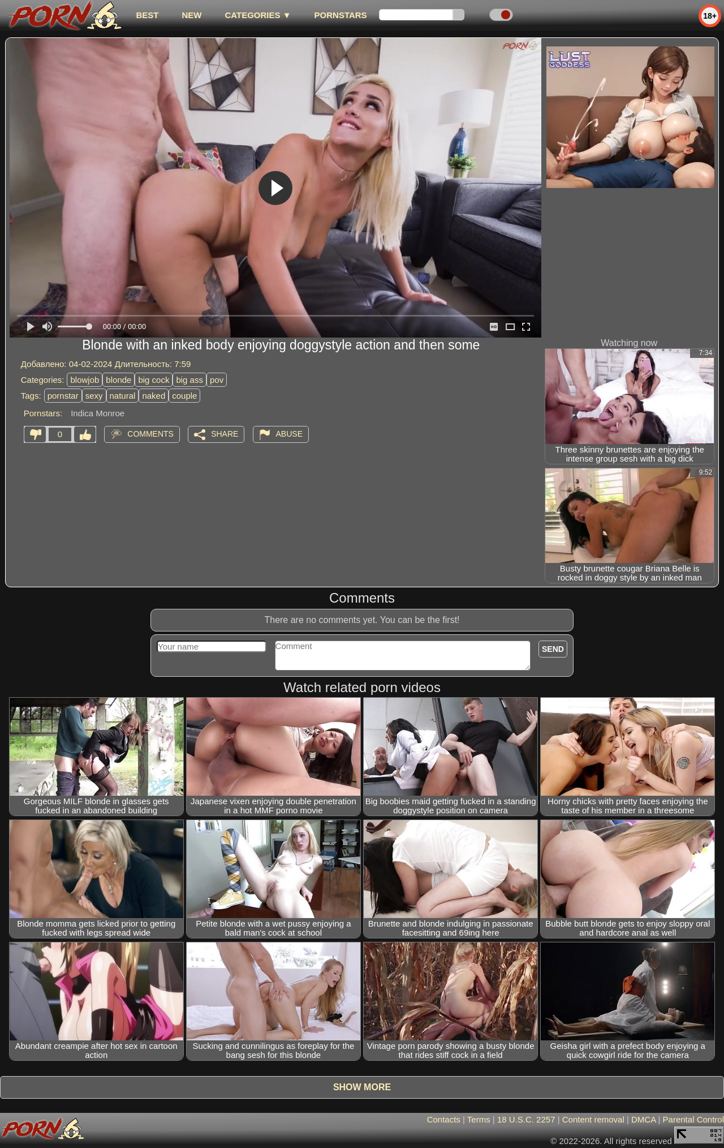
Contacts (443, 1119)
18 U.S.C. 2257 (526, 1119)
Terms (478, 1119)
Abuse (289, 433)
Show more (362, 1087)
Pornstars (340, 15)
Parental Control (693, 1119)
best (147, 15)
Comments (150, 433)
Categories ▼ (258, 15)
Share (224, 433)
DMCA (643, 1119)
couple (184, 395)
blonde (118, 380)
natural (123, 395)
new (191, 15)
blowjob (84, 380)
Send (553, 649)
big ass (189, 380)
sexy (94, 395)
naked (153, 395)
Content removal (593, 1119)
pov (216, 380)
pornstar (63, 395)
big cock (153, 380)
